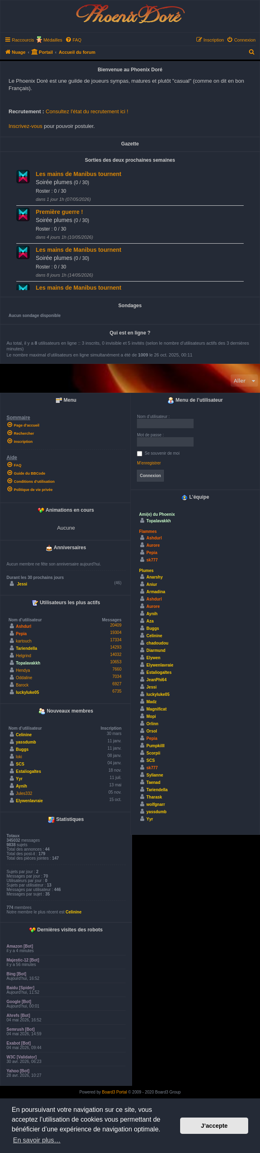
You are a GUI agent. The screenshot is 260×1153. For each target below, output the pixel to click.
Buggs (22, 749)
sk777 (152, 560)
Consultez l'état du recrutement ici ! (87, 111)
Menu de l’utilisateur (195, 400)
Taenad (153, 782)
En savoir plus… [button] (37, 1140)
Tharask (154, 797)
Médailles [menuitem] (52, 39)
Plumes (146, 570)
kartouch (23, 641)
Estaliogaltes (28, 771)
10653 (115, 662)
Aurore (153, 545)
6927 (116, 684)
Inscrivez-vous (25, 126)
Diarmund (155, 650)
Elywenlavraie (29, 801)
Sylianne (154, 775)
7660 (116, 669)
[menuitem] (73, 40)
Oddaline (24, 678)
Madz (151, 702)
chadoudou (157, 643)
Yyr (19, 779)
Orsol (151, 731)
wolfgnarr (155, 804)
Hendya (23, 670)
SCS (20, 764)
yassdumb (26, 742)
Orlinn (152, 724)
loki (19, 757)
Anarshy (154, 577)
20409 (115, 625)
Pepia (21, 634)
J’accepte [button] (214, 1125)
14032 (115, 654)
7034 (116, 676)
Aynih (21, 786)
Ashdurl (23, 626)
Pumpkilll (155, 746)
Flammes (147, 531)
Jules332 (24, 793)
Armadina (155, 592)
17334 (115, 640)
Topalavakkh (28, 663)
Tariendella (26, 648)
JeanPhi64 (156, 680)
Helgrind (23, 656)
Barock (22, 685)
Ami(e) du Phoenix (157, 514)
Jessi (22, 584)
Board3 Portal (114, 1092)
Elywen (153, 658)
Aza (150, 621)
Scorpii (153, 753)
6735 (116, 691)
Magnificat (156, 709)
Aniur (151, 584)
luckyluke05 (27, 692)
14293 (115, 647)
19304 (115, 632)
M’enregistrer (149, 463)
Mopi (151, 716)
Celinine (24, 735)
